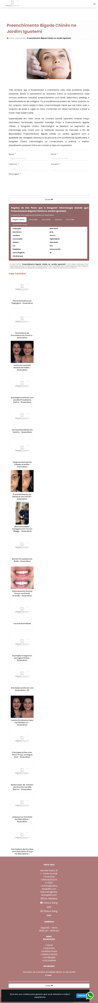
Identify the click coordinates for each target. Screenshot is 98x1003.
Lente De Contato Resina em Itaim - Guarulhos (22, 367)
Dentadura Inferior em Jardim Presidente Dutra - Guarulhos (22, 399)
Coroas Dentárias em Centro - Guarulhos (22, 431)
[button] (94, 4)
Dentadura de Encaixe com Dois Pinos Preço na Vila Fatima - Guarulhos (22, 852)
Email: (54, 154)
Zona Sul (58, 219)
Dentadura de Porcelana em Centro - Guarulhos (22, 335)
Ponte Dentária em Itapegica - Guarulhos (22, 302)
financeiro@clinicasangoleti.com (49, 893)
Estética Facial (49, 951)
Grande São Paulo (20, 224)
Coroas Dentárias (22, 623)
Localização (50, 957)
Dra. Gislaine (49, 898)
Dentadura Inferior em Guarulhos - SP (22, 689)
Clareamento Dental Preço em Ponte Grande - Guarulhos (22, 593)
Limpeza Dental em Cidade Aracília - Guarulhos (22, 464)
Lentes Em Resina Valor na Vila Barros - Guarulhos (22, 722)
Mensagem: (15, 174)
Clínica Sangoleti (49, 905)
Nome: (12, 154)
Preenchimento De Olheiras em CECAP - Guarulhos (22, 496)
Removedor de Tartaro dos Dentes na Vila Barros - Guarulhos (22, 787)
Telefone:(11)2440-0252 (49, 881)
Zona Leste (70, 219)
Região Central (18, 219)
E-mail (49, 975)
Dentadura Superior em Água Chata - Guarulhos (22, 658)
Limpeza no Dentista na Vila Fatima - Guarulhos (22, 819)
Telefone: (14, 164)
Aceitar (81, 995)
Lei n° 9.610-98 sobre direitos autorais (62, 268)
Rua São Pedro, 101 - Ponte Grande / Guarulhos (49, 873)
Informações (49, 960)
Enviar (49, 199)
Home (50, 945)
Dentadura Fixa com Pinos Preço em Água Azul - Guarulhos (22, 754)
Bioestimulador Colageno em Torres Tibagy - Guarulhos (22, 528)
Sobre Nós (50, 948)
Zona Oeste (46, 219)
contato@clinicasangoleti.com (49, 887)
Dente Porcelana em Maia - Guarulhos (22, 560)
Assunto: (55, 164)
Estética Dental (49, 954)
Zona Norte (33, 219)
